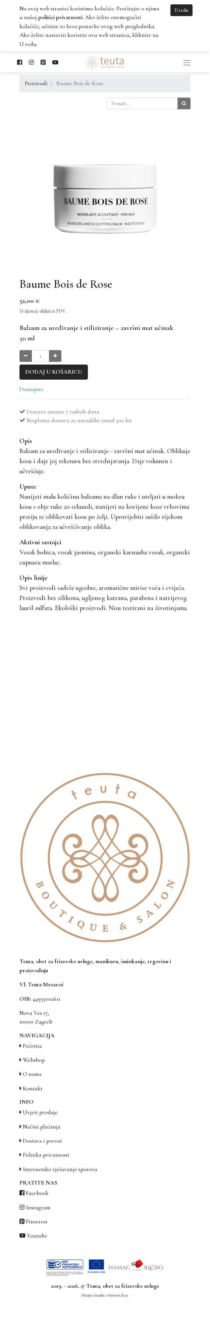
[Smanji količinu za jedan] (25, 356)
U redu (181, 10)
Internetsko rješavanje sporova (60, 1169)
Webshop (34, 1059)
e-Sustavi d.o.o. (117, 1295)
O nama (32, 1074)
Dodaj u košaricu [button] (53, 371)
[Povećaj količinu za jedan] (55, 356)
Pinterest (37, 1221)
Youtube (37, 1235)
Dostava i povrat (42, 1140)
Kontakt (33, 1088)
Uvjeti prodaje (40, 1112)
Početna (32, 1045)
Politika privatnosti (46, 1154)
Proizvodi (36, 83)
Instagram (38, 1207)
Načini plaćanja (41, 1126)
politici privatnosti (60, 17)
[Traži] (184, 103)
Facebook (37, 1193)
